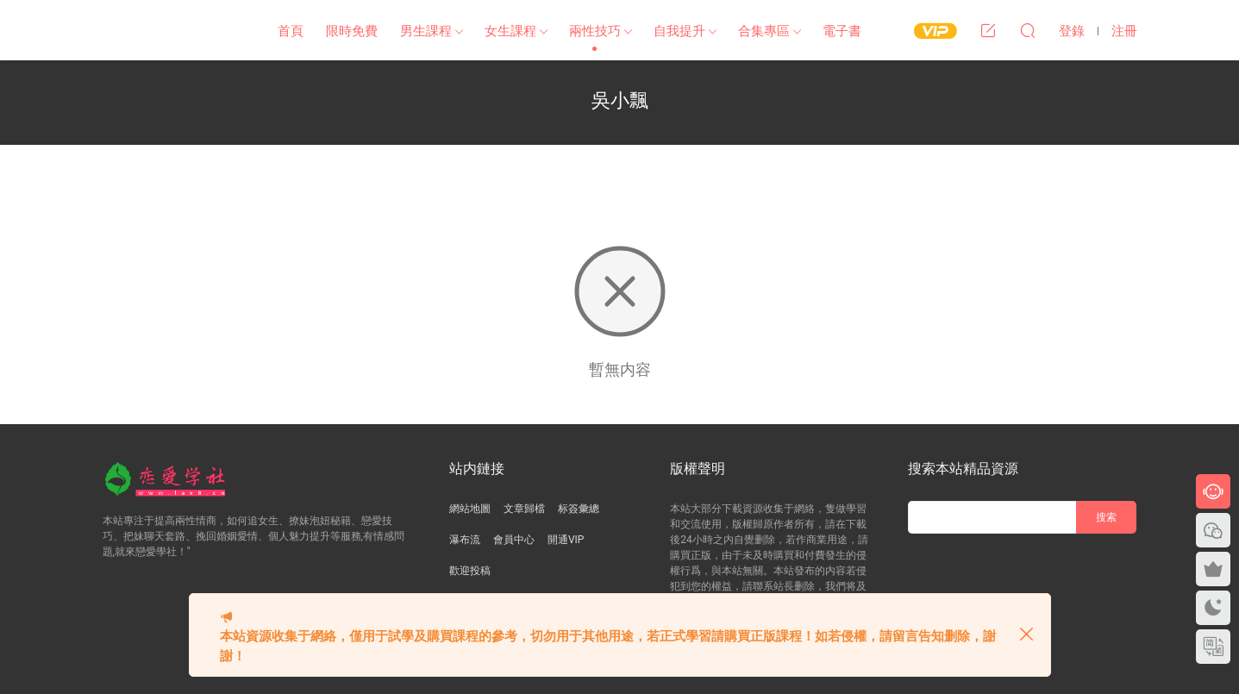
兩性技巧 (595, 31)
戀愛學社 (172, 30)
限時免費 (352, 31)
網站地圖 (470, 509)
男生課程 (426, 31)
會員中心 (514, 540)
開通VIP (566, 540)
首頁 (290, 31)
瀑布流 (464, 540)
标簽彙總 (578, 509)
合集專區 (764, 31)
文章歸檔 (524, 509)
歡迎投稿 (470, 571)
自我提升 (679, 31)
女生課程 (510, 31)
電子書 (842, 31)
